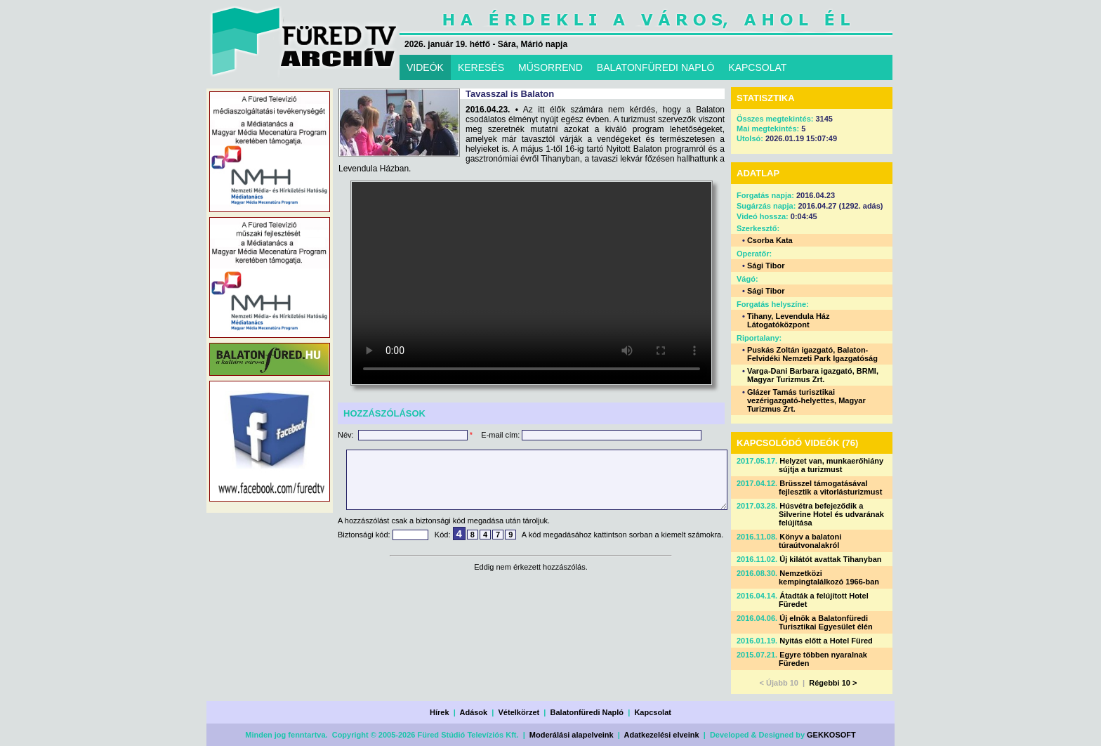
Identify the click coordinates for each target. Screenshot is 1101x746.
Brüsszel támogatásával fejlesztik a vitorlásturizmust (830, 487)
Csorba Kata (770, 240)
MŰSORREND (550, 67)
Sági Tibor (766, 265)
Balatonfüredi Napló (587, 712)
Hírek (439, 712)
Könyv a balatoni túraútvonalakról (810, 540)
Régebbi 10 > (833, 683)
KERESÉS (481, 67)
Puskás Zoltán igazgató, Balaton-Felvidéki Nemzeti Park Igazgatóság (812, 354)
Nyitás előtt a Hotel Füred (826, 640)
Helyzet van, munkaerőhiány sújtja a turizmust (831, 465)
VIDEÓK (425, 67)
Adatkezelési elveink (661, 735)
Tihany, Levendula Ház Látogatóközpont (788, 320)
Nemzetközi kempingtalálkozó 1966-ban (829, 577)
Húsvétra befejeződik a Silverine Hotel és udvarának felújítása (831, 514)
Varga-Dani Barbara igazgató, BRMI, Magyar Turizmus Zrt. (812, 375)
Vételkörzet (519, 712)
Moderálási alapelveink (571, 735)
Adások (473, 712)
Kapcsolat (652, 712)
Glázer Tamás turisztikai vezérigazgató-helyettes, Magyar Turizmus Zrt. (806, 400)
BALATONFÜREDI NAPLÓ (656, 67)
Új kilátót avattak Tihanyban (830, 559)
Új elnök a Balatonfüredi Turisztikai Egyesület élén (826, 622)
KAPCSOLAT (757, 67)
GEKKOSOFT (831, 735)
